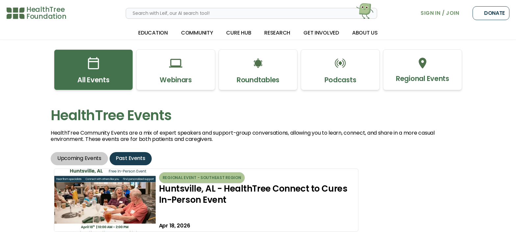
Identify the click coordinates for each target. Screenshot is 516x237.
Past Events (130, 158)
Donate (491, 13)
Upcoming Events (79, 158)
